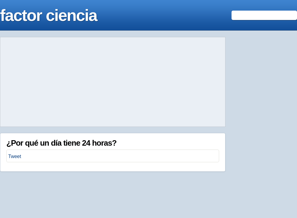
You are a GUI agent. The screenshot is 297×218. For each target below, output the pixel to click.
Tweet (14, 156)
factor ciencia (48, 15)
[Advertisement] (113, 82)
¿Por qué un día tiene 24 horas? (61, 142)
